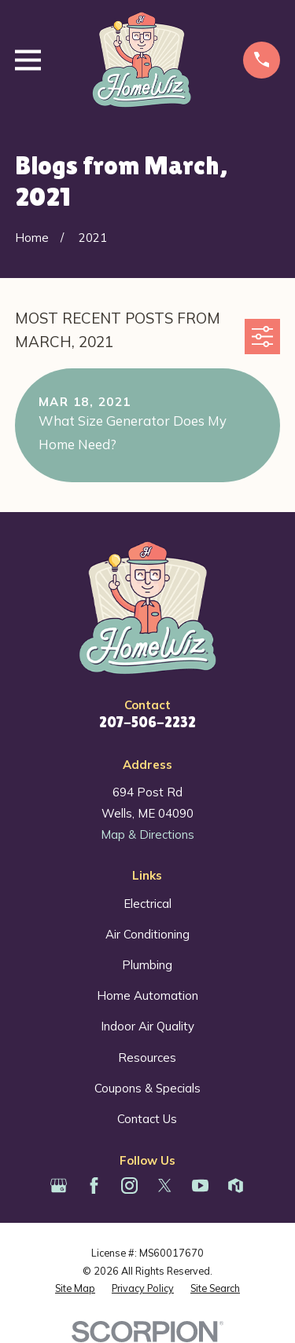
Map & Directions (147, 834)
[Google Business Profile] (58, 1185)
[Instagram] (129, 1185)
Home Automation (147, 995)
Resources (147, 1057)
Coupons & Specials (147, 1088)
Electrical (147, 903)
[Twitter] (165, 1185)
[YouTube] (200, 1185)
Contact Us (147, 1118)
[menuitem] (75, 1288)
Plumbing (147, 964)
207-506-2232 (147, 722)
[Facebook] (94, 1185)
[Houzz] (235, 1185)
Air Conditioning (147, 934)
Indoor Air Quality (147, 1026)
